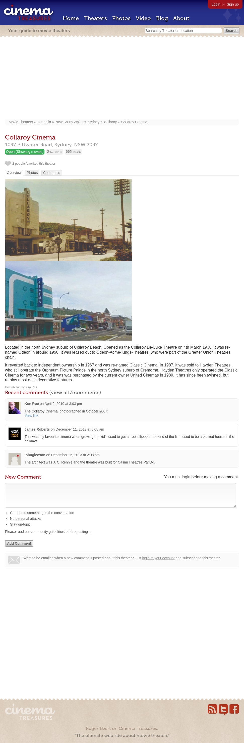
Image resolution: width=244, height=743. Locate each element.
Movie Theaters (21, 122)
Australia (44, 122)
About (181, 18)
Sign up (233, 4)
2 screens (54, 152)
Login (216, 4)
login (186, 477)
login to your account (158, 563)
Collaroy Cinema (134, 122)
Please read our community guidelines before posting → (48, 537)
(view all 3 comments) (75, 392)
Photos (121, 18)
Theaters (95, 18)
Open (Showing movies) (24, 152)
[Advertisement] (122, 78)
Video (143, 18)
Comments (51, 173)
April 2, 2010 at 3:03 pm (63, 404)
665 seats (73, 152)
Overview (14, 173)
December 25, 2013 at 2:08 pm (75, 455)
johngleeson (35, 455)
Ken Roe (32, 404)
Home (71, 18)
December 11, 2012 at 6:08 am (80, 429)
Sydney (94, 122)
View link (31, 415)
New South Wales (69, 122)
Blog (162, 18)
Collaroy (110, 122)
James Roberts (37, 429)
